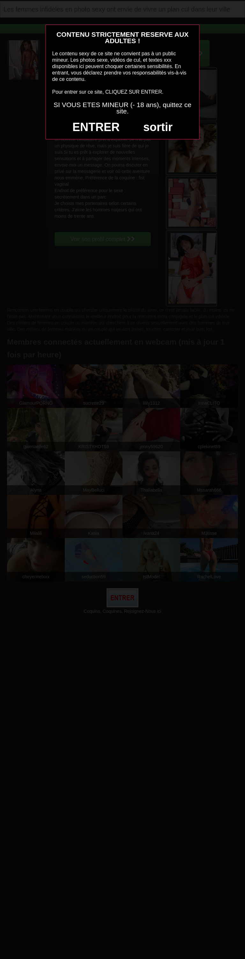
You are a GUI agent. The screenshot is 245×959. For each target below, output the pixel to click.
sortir (158, 127)
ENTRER (96, 127)
